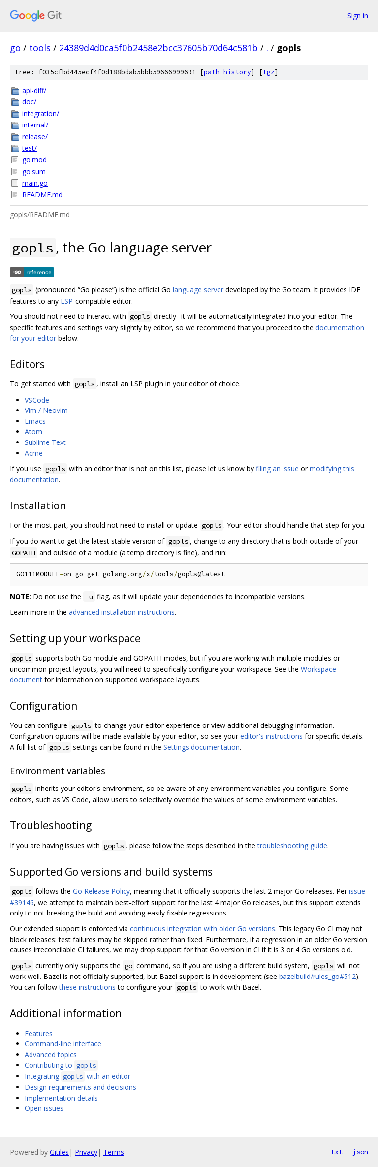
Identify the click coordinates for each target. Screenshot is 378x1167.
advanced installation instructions (122, 612)
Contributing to (61, 1065)
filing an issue (277, 468)
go (15, 48)
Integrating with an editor (77, 1076)
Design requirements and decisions (80, 1087)
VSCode (37, 400)
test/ (29, 148)
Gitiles (59, 1152)
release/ (35, 136)
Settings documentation (201, 747)
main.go (35, 183)
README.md (42, 194)
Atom (33, 431)
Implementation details (61, 1098)
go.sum (34, 171)
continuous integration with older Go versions (202, 928)
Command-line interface (63, 1043)
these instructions (87, 987)
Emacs (35, 421)
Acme (34, 453)
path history (227, 72)
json (360, 1151)
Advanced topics (51, 1054)
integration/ (40, 113)
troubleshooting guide (292, 845)
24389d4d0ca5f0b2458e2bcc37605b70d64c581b (158, 48)
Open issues (44, 1108)
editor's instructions (271, 736)
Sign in (357, 15)
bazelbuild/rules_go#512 (317, 976)
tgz (269, 72)
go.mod (34, 159)
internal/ (35, 124)
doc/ (29, 101)
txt (337, 1151)
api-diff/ (34, 90)
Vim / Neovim (46, 410)
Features (39, 1033)
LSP (67, 301)
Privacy (86, 1152)
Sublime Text (45, 442)
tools (40, 48)
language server (198, 289)
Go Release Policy (101, 891)
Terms (113, 1152)
